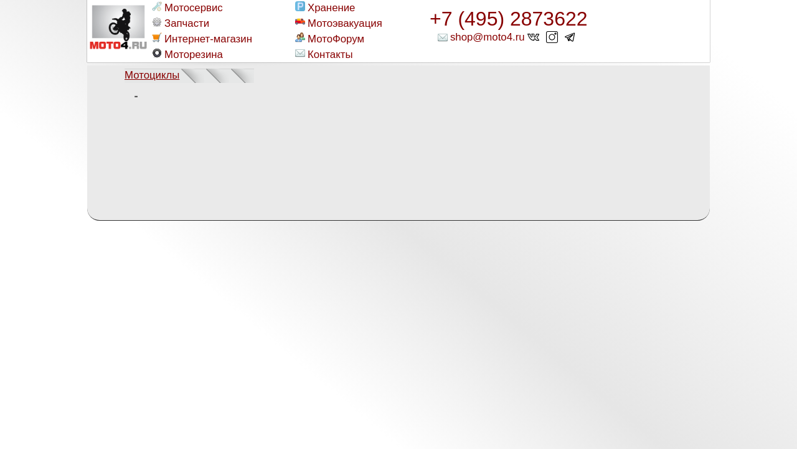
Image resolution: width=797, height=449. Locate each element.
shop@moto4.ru (487, 37)
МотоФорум (329, 38)
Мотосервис (187, 7)
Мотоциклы (152, 75)
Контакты (323, 54)
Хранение (325, 7)
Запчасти (180, 23)
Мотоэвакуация (338, 23)
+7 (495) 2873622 (509, 18)
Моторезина (187, 54)
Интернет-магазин (202, 38)
